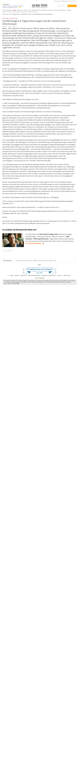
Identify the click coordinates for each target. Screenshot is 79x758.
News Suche (71, 6)
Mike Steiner (67, 275)
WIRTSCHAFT (20, 10)
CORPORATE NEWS (23, 11)
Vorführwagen (5, 18)
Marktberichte (25, 14)
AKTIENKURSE (9, 10)
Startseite (15, 14)
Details (9, 283)
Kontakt (17, 275)
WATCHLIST (75, 1)
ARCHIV (55, 1)
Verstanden (14, 283)
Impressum (24, 275)
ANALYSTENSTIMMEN (16, 11)
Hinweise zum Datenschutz (49, 275)
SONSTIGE (68, 10)
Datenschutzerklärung (34, 275)
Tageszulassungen (14, 18)
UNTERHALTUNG (36, 10)
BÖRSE (14, 10)
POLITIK (25, 10)
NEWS (3, 10)
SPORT (29, 10)
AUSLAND (50, 10)
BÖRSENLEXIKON (65, 1)
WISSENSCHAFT (44, 10)
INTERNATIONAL (62, 10)
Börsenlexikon (8, 260)
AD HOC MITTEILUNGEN (6, 11)
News (11, 275)
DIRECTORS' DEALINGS (32, 11)
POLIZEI (55, 10)
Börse (19, 14)
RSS (70, 1)
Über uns (59, 275)
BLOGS (59, 1)
